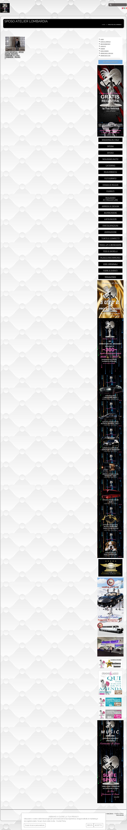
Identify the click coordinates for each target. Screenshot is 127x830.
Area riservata (120, 824)
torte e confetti (110, 239)
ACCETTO (98, 825)
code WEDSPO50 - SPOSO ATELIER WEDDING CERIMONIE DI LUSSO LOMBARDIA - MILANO (14, 56)
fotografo (110, 179)
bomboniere (110, 213)
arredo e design (110, 207)
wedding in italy (110, 140)
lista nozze (110, 220)
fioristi (110, 192)
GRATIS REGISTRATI (105, 44)
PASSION (102, 48)
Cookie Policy (61, 821)
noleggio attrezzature (110, 199)
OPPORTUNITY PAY (105, 55)
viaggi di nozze (110, 185)
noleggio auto (110, 160)
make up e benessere (110, 246)
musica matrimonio (110, 258)
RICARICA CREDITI (110, 62)
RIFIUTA (90, 825)
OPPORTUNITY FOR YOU (106, 53)
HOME (103, 24)
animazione (110, 233)
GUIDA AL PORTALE (105, 41)
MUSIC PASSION (104, 51)
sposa (110, 147)
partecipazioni (110, 226)
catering (110, 166)
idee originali (110, 265)
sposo (110, 153)
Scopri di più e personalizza (34, 825)
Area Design (110, 822)
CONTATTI (103, 46)
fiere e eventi (110, 271)
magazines (110, 278)
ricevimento (110, 173)
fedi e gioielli (110, 252)
